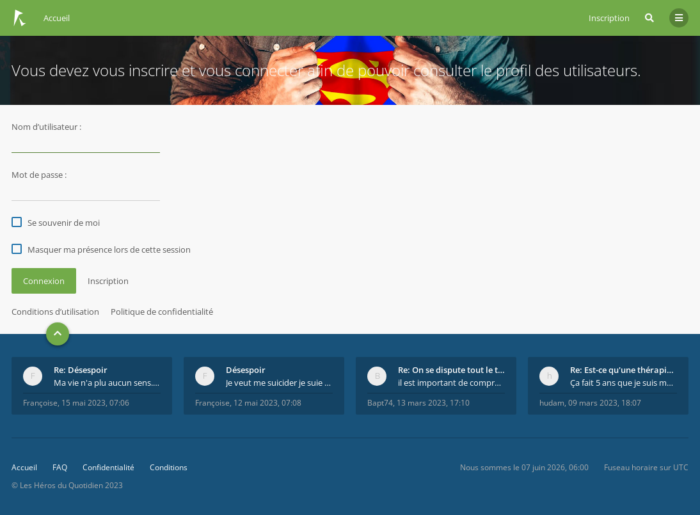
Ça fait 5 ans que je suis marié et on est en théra (623, 382)
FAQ (59, 467)
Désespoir (246, 370)
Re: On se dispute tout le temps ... (451, 370)
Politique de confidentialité (162, 311)
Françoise (40, 402)
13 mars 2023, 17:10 (433, 402)
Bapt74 (380, 402)
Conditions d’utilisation (55, 311)
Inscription (609, 18)
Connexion (44, 281)
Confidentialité (108, 467)
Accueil (24, 467)
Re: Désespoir (80, 370)
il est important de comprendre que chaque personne (451, 382)
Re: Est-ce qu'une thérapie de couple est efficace (623, 370)
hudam (551, 402)
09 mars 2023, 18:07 (604, 402)
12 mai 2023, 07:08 (267, 402)
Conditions (168, 467)
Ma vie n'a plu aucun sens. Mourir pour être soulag (107, 382)
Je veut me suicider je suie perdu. (279, 382)
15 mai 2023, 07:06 (95, 402)
